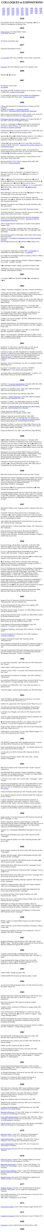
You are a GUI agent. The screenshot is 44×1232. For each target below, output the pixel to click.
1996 (3, 11)
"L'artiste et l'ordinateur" (8, 635)
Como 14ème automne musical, (10, 1117)
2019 (8, 8)
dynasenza (4, 67)
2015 (26, 8)
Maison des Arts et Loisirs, (8, 1164)
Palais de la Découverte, (8, 1112)
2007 (36, 8)
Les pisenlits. (4, 87)
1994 (12, 11)
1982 (26, 13)
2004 (8, 10)
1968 (22, 14)
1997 (40, 10)
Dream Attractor (5, 32)
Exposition (4, 1225)
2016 (22, 8)
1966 (26, 14)
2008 (31, 8)
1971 (17, 14)
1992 (22, 11)
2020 (3, 8)
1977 (8, 14)
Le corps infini (5, 58)
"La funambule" (32, 251)
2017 (17, 8)
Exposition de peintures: (8, 1216)
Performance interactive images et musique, (13, 119)
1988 (40, 11)
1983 (22, 13)
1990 (31, 11)
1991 (26, 11)
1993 (17, 11)
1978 (3, 14)
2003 (12, 10)
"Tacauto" (6, 788)
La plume (3, 109)
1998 (36, 10)
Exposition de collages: (7, 1207)
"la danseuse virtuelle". (22, 109)
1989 (36, 11)
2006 (40, 8)
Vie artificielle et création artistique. (29, 419)
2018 (12, 8)
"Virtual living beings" (14, 397)
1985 (12, 13)
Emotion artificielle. (14, 163)
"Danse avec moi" (6, 356)
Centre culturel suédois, (8, 1139)
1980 (36, 13)
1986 (8, 13)
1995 (8, 11)
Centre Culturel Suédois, (8, 1144)
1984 (17, 13)
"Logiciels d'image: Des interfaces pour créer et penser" (24, 406)
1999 (31, 10)
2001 (22, 10)
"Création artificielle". (29, 97)
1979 (40, 13)
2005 (3, 10)
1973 (12, 14)
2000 (26, 10)
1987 (3, 13)
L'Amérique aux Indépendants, (10, 1107)
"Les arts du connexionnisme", (17, 384)
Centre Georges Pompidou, (9, 1171)
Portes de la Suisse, (6, 1134)
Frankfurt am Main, (6, 1188)
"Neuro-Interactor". (27, 116)
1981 (31, 13)
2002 (17, 10)
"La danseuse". (29, 252)
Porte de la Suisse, (6, 1123)
